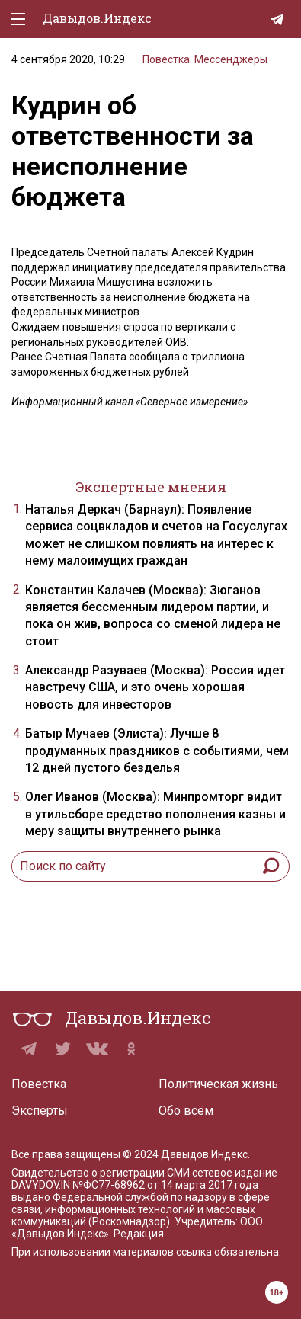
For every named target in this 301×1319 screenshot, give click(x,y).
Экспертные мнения (150, 487)
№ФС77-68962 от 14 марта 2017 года (165, 1185)
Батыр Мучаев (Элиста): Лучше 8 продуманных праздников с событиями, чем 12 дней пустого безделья (157, 750)
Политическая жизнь (218, 1084)
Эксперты (39, 1110)
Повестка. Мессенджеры (204, 59)
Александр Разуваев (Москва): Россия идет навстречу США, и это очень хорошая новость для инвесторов (155, 687)
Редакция (139, 1234)
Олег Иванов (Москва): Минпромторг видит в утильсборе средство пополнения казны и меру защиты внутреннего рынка (155, 813)
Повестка (38, 1084)
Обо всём (186, 1110)
